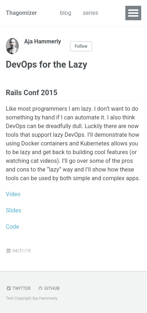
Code (12, 226)
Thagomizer (21, 12)
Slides (13, 210)
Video (13, 194)
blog (65, 12)
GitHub (49, 288)
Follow (81, 46)
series (90, 12)
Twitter (18, 288)
